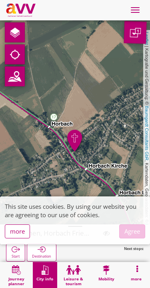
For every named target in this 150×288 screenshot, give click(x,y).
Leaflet (146, 38)
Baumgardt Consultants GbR (146, 133)
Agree (132, 231)
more (17, 231)
